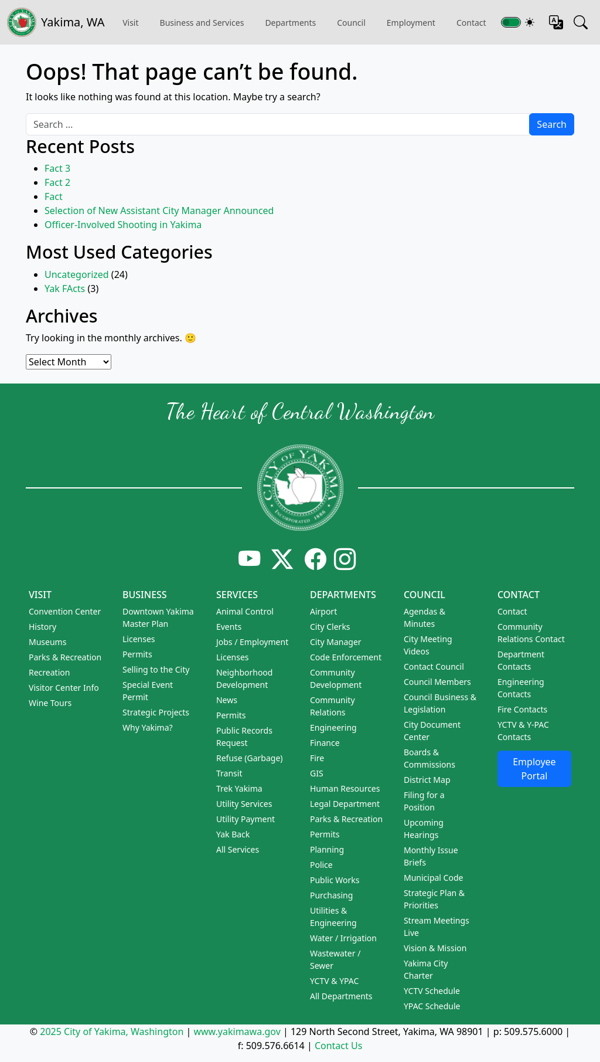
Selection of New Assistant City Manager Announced (159, 210)
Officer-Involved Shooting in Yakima (123, 224)
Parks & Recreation (65, 657)
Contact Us (338, 1045)
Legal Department (345, 803)
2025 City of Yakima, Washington (111, 1031)
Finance (325, 742)
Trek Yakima (239, 788)
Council (351, 22)
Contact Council (434, 666)
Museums (47, 641)
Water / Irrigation (343, 938)
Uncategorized (77, 274)
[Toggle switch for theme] (511, 22)
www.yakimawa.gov (236, 1031)
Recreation (49, 672)
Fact (54, 196)
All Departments (341, 996)
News (226, 699)
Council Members (437, 681)
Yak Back (233, 834)
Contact (518, 594)
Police (321, 864)
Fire (317, 758)
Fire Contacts (522, 709)
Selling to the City (155, 669)
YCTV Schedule (432, 990)
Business (144, 594)
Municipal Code (433, 877)
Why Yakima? (147, 727)
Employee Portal (534, 768)
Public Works (335, 879)
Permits (137, 654)
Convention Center (65, 611)
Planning (327, 849)
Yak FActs (65, 288)
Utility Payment (245, 819)
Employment (411, 22)
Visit (40, 594)
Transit (229, 773)
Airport (323, 611)
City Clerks (330, 626)
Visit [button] (130, 22)
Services (237, 594)
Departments (290, 22)
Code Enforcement (345, 657)
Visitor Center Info (64, 687)
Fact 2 (57, 182)
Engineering (333, 727)
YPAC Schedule (432, 1006)
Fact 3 (57, 168)
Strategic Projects (155, 712)
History (42, 626)
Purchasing (331, 895)
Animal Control (245, 611)
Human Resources (345, 788)
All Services (237, 849)
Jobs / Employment (252, 641)
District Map (427, 779)
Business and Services (202, 22)
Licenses (138, 638)
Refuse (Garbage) (249, 758)
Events (228, 626)
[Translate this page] (556, 22)
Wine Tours (50, 702)
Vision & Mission (435, 948)
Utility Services (244, 803)
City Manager (336, 641)
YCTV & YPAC (334, 980)
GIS (316, 773)
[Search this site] (580, 22)
